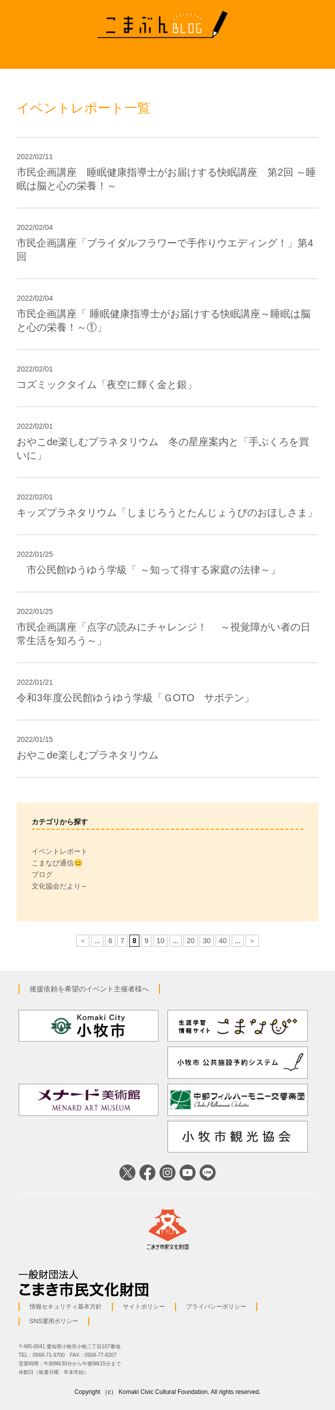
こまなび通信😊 (57, 863)
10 (160, 941)
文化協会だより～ (60, 886)
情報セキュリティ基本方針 (66, 1306)
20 (191, 941)
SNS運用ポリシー (54, 1321)
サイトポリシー (144, 1306)
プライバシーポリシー (216, 1306)
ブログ (42, 874)
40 (223, 941)
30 (207, 941)
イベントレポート (60, 851)
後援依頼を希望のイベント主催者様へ (89, 989)
